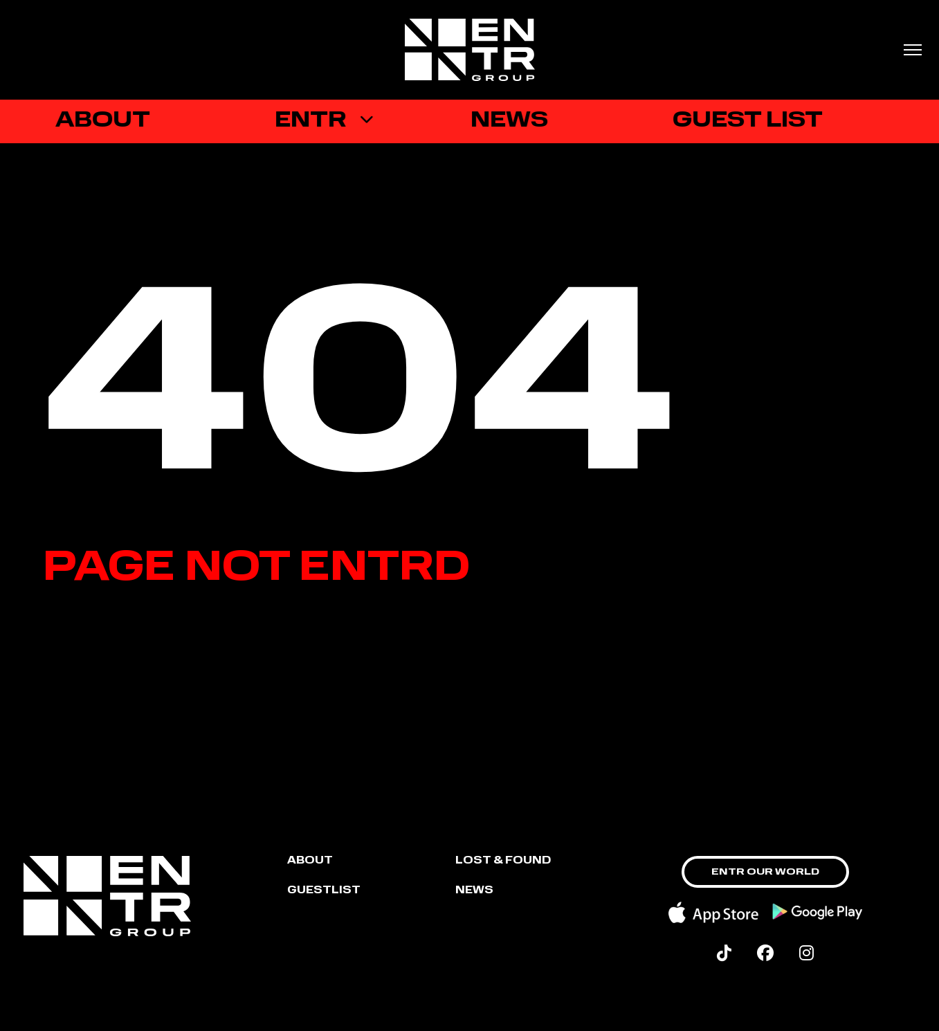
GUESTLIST (324, 891)
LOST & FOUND (503, 861)
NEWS (474, 891)
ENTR (314, 121)
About (310, 861)
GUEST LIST (752, 121)
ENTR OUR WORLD (765, 872)
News (513, 121)
